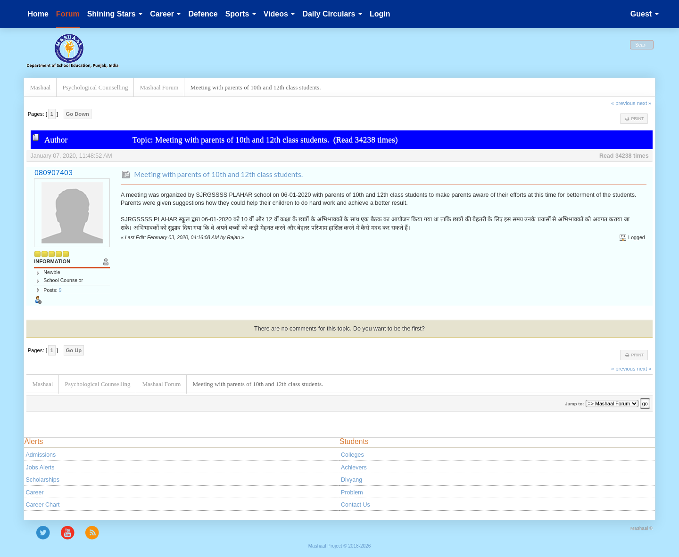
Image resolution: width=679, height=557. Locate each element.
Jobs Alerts (40, 467)
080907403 (53, 172)
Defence (202, 14)
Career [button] (165, 14)
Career (35, 492)
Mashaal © (641, 528)
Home (37, 14)
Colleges (352, 455)
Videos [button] (279, 14)
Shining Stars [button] (115, 14)
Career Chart (43, 504)
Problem (352, 492)
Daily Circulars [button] (332, 14)
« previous (623, 103)
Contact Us (355, 504)
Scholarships (42, 479)
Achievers (354, 467)
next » (644, 103)
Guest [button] (644, 14)
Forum (68, 14)
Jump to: (574, 403)
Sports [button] (240, 14)
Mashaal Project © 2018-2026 (339, 546)
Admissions (41, 455)
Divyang (351, 479)
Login (380, 14)
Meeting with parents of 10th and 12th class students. (218, 174)
